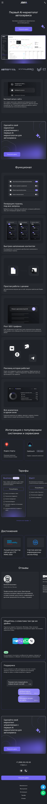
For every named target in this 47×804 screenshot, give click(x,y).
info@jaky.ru (23, 765)
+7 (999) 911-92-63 (23, 762)
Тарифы (23, 795)
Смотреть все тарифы (24, 522)
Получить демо (12, 156)
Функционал (23, 788)
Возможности (23, 785)
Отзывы (23, 798)
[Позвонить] (26, 770)
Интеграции (23, 792)
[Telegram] (21, 770)
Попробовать (13, 491)
